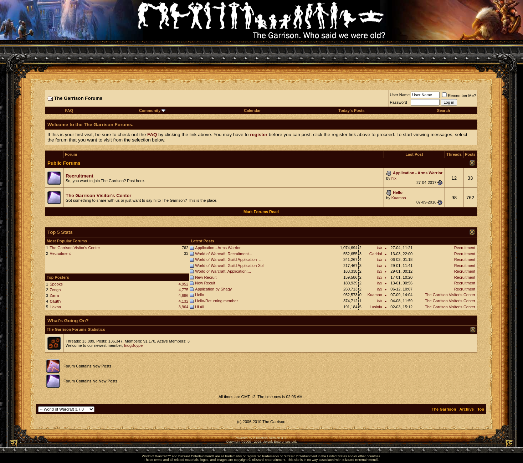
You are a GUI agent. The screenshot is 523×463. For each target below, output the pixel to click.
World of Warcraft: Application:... (223, 271)
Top (480, 409)
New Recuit (205, 283)
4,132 (184, 301)
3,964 (184, 307)
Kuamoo (398, 198)
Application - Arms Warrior (217, 248)
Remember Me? (459, 95)
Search (443, 110)
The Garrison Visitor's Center (75, 248)
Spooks (56, 284)
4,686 (184, 295)
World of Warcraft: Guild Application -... (228, 259)
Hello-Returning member (216, 301)
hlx (393, 178)
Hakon (55, 307)
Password (398, 102)
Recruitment (60, 253)
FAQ (69, 110)
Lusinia (376, 307)
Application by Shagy (213, 289)
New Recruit (205, 277)
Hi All (199, 307)
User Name (400, 95)
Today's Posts (351, 110)
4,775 (184, 290)
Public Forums (64, 163)
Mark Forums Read (261, 212)
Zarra (54, 295)
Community (152, 110)
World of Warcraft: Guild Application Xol (229, 265)
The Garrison (444, 409)
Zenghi (56, 290)
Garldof (375, 254)
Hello (199, 295)
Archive (467, 409)
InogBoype (133, 345)
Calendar (252, 110)
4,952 (184, 284)
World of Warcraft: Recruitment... (223, 254)
